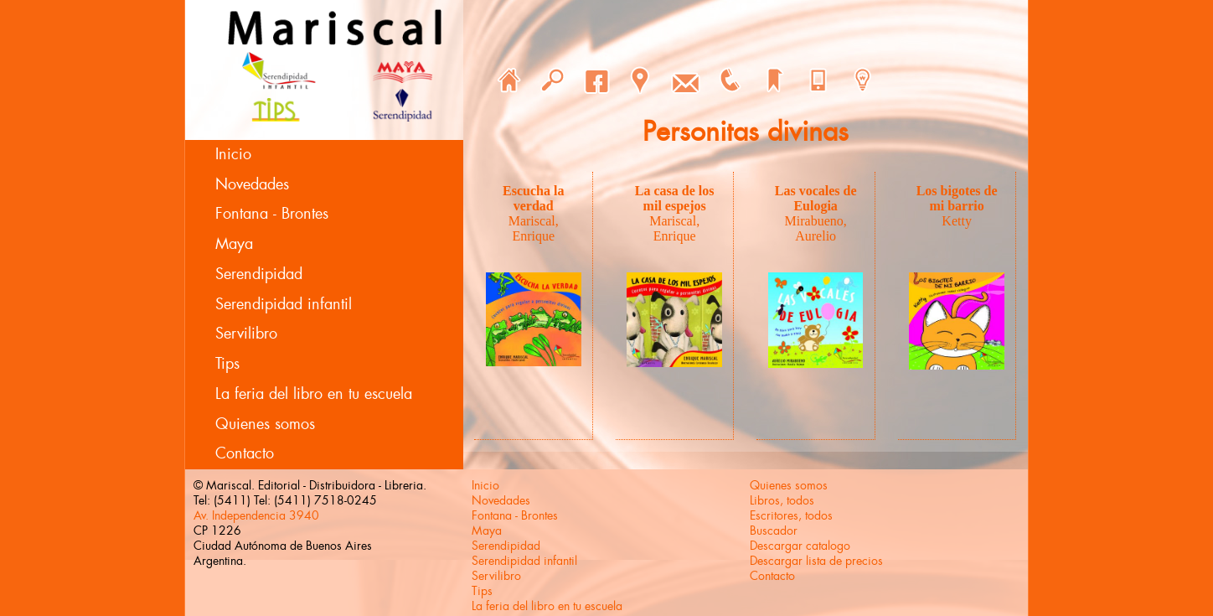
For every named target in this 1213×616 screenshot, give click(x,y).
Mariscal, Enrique (533, 228)
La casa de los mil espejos (675, 198)
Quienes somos (265, 424)
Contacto (244, 453)
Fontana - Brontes (271, 214)
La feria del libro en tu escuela (313, 394)
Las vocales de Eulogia (816, 198)
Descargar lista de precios (816, 560)
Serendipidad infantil (283, 304)
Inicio (233, 154)
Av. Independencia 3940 (256, 515)
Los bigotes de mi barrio (957, 198)
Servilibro (246, 334)
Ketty (957, 221)
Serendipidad (258, 274)
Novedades (252, 184)
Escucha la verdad (533, 198)
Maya (234, 244)
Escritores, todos (791, 515)
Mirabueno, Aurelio (816, 228)
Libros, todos (782, 500)
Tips (227, 364)
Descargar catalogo (800, 545)
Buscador (773, 530)
